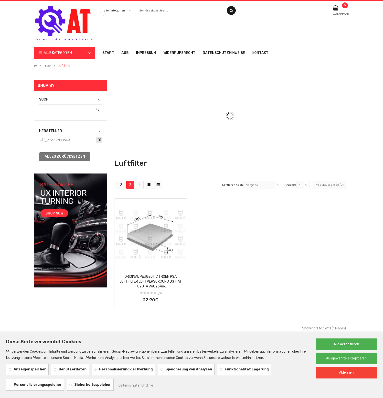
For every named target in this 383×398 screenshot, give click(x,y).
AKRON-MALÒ (57, 140)
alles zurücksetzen (65, 156)
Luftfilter (64, 66)
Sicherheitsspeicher (92, 385)
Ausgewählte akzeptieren (346, 358)
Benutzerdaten (72, 369)
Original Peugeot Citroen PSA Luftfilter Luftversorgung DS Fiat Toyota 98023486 (151, 281)
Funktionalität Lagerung (247, 369)
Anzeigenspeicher (30, 369)
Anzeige (290, 184)
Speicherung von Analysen (188, 369)
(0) (160, 293)
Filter (47, 66)
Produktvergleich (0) (329, 184)
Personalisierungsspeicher (38, 385)
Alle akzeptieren (346, 344)
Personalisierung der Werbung (126, 369)
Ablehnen (346, 372)
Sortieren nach (232, 184)
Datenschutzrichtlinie (135, 385)
